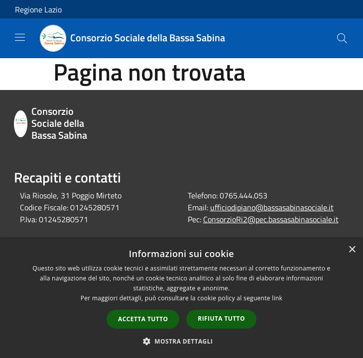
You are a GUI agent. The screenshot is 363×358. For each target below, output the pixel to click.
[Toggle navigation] (20, 37)
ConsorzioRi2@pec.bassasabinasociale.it (271, 219)
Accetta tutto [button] (143, 319)
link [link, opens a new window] (277, 298)
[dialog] (181, 298)
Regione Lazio (38, 9)
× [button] (352, 250)
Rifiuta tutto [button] (221, 318)
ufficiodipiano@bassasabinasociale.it (272, 207)
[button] (181, 341)
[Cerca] (342, 38)
